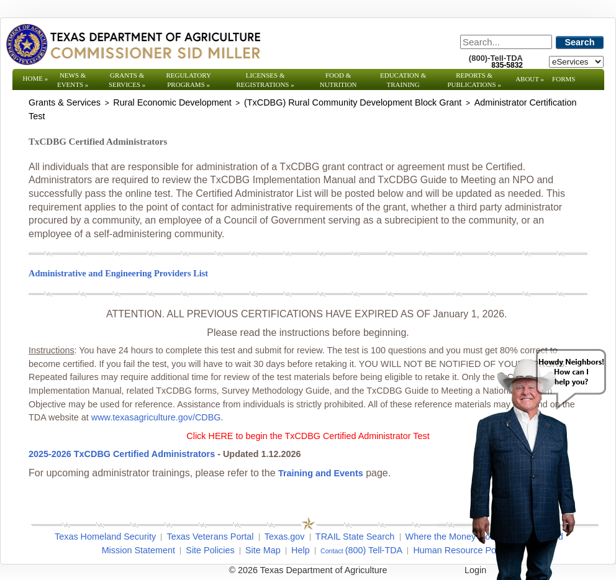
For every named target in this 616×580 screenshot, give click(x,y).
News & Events (72, 79)
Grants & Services (127, 79)
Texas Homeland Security (105, 536)
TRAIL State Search (354, 536)
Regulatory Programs (188, 79)
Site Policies (210, 550)
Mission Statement (138, 550)
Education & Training (403, 79)
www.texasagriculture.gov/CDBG (156, 417)
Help (300, 550)
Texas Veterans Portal (209, 536)
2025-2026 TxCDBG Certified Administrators (123, 454)
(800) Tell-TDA (374, 550)
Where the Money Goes (452, 536)
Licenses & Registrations (265, 79)
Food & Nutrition (338, 79)
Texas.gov (285, 536)
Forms (563, 79)
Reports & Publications (473, 79)
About (529, 79)
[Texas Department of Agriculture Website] (133, 44)
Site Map (263, 550)
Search (580, 42)
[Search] (506, 42)
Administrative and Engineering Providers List (118, 273)
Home (35, 78)
